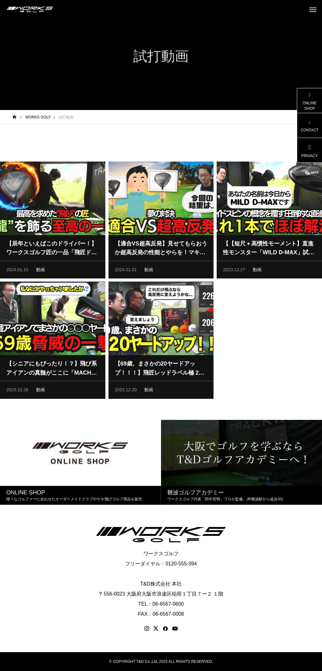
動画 (40, 272)
